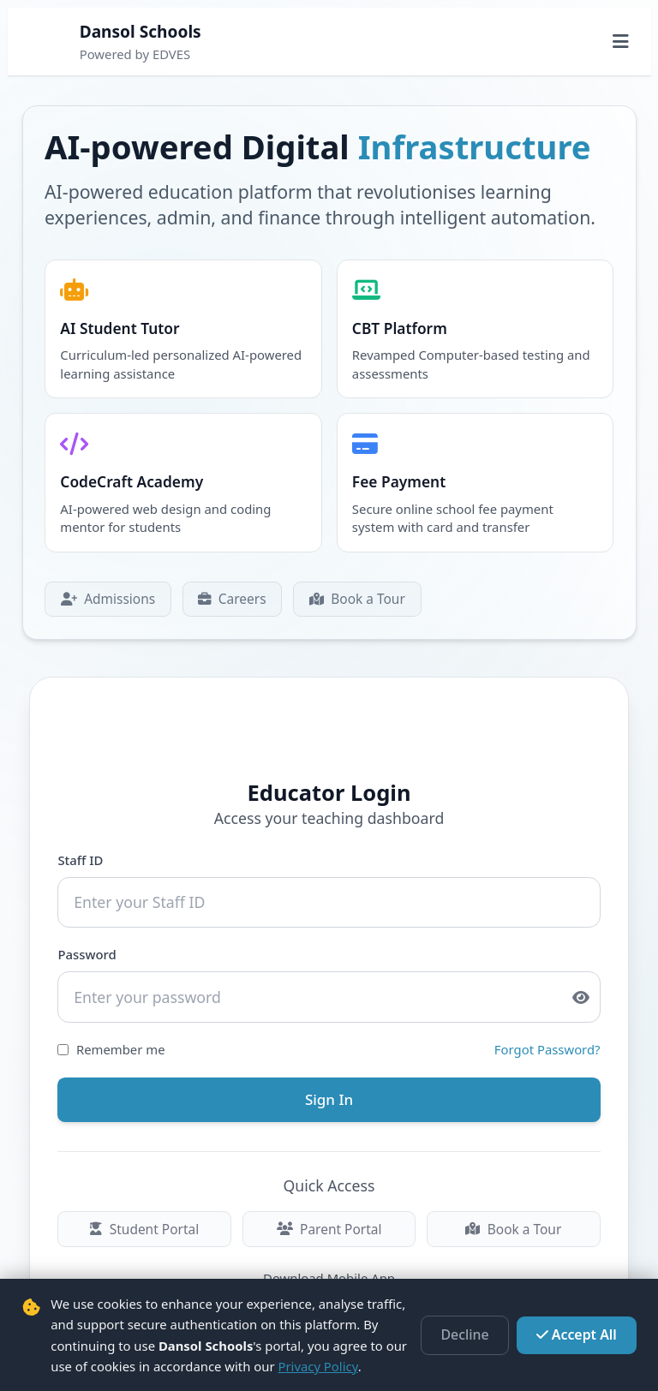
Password (88, 946)
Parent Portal (329, 1215)
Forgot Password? (546, 1039)
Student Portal (145, 1215)
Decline (475, 1335)
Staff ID (82, 854)
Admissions (106, 592)
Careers (227, 592)
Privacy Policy (317, 1366)
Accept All (580, 1335)
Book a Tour (348, 592)
